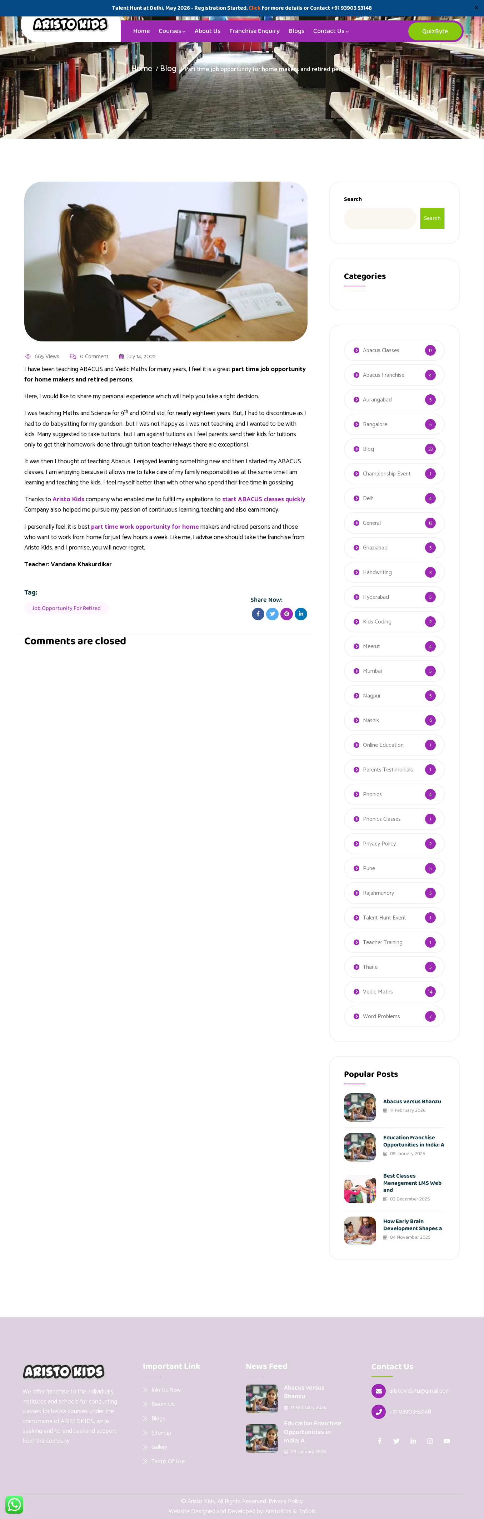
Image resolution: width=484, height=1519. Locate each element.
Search (353, 199)
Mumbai (372, 671)
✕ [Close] (476, 8)
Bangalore (375, 424)
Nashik (371, 720)
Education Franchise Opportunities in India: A (413, 1141)
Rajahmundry (378, 893)
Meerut (371, 646)
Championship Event (387, 474)
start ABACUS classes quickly (264, 500)
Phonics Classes (382, 819)
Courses (170, 31)
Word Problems (381, 1016)
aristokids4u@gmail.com (420, 1391)
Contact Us (328, 31)
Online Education (383, 745)
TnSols (307, 1511)
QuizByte (435, 31)
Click (255, 8)
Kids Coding (377, 622)
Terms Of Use (168, 1461)
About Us (207, 31)
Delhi (369, 498)
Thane (370, 967)
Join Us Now (166, 1390)
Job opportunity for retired (67, 609)
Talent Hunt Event (384, 918)
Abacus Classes (381, 350)
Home (141, 31)
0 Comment (89, 357)
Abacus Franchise (383, 375)
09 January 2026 (404, 1154)
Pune (369, 868)
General (372, 523)
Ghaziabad (375, 548)
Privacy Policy (379, 844)
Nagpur (372, 696)
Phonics (372, 794)
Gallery (159, 1447)
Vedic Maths (378, 992)
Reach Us (162, 1404)
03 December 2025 (406, 1199)
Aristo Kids (68, 500)
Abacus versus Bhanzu (412, 1101)
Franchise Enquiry (254, 31)
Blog (168, 69)
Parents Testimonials (388, 770)
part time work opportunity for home (145, 527)
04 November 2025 (407, 1237)
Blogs (296, 31)
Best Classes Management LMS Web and (412, 1183)
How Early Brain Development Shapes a (412, 1225)
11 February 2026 (404, 1110)
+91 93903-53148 (410, 1412)
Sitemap (161, 1433)
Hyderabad (376, 597)
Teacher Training (383, 942)
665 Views (42, 357)
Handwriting (377, 572)
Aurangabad (377, 400)
